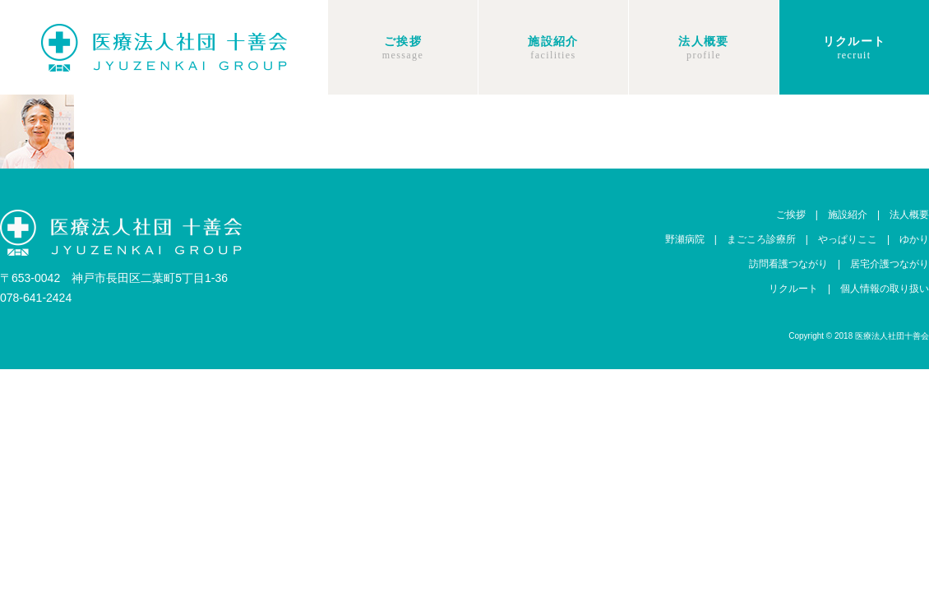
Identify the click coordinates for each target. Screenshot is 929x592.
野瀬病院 (685, 239)
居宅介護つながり (889, 264)
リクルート (854, 41)
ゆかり (914, 239)
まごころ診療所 (761, 239)
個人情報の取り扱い (884, 288)
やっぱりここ (847, 239)
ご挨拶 (403, 41)
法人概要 (703, 41)
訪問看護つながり (788, 264)
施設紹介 (553, 41)
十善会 (164, 48)
